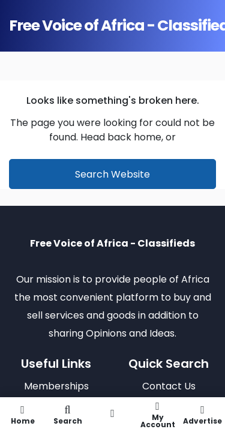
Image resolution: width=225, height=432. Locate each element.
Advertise (202, 414)
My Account (157, 414)
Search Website (112, 174)
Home (22, 414)
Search (67, 414)
